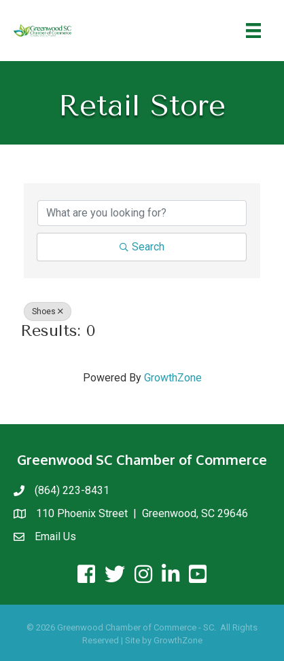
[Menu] (253, 31)
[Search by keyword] (142, 213)
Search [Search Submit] (142, 246)
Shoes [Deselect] (47, 311)
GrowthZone (173, 377)
